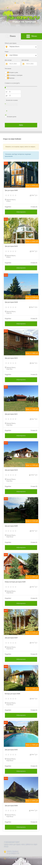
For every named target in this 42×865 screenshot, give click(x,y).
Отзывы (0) (34, 207)
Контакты (26, 2)
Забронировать (21, 212)
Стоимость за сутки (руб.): (12, 83)
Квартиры (11, 78)
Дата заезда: (8, 60)
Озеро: (7, 51)
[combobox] (22, 47)
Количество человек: (12, 100)
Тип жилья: (8, 68)
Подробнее (8, 207)
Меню (31, 36)
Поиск (10, 36)
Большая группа (11, 116)
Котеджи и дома (13, 72)
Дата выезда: (25, 60)
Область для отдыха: (11, 43)
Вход (16, 2)
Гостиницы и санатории (15, 75)
